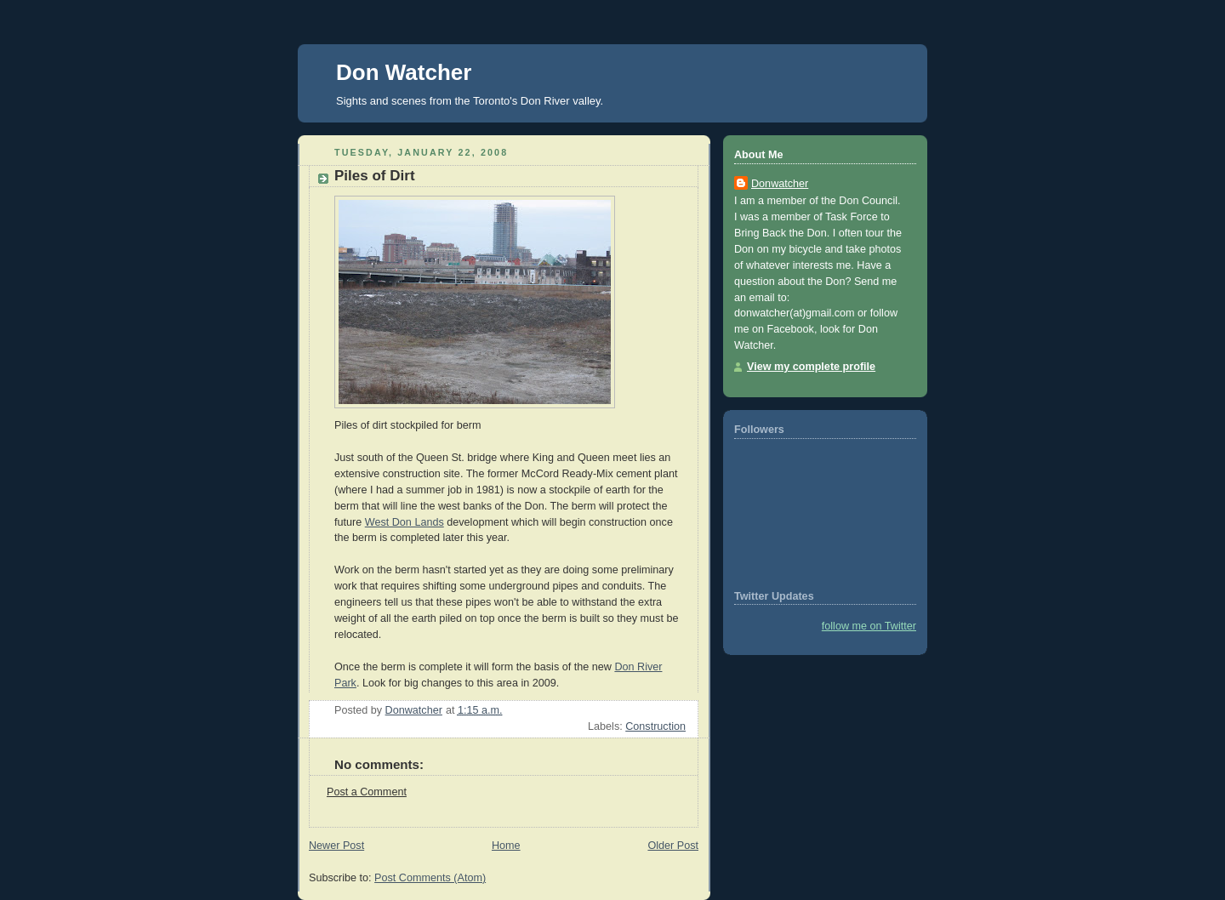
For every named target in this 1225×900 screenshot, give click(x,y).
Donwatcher (779, 184)
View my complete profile (811, 367)
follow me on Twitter (869, 626)
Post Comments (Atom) (430, 878)
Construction (655, 726)
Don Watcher (403, 72)
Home (506, 846)
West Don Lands (404, 522)
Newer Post (336, 846)
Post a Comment (367, 792)
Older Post (672, 846)
